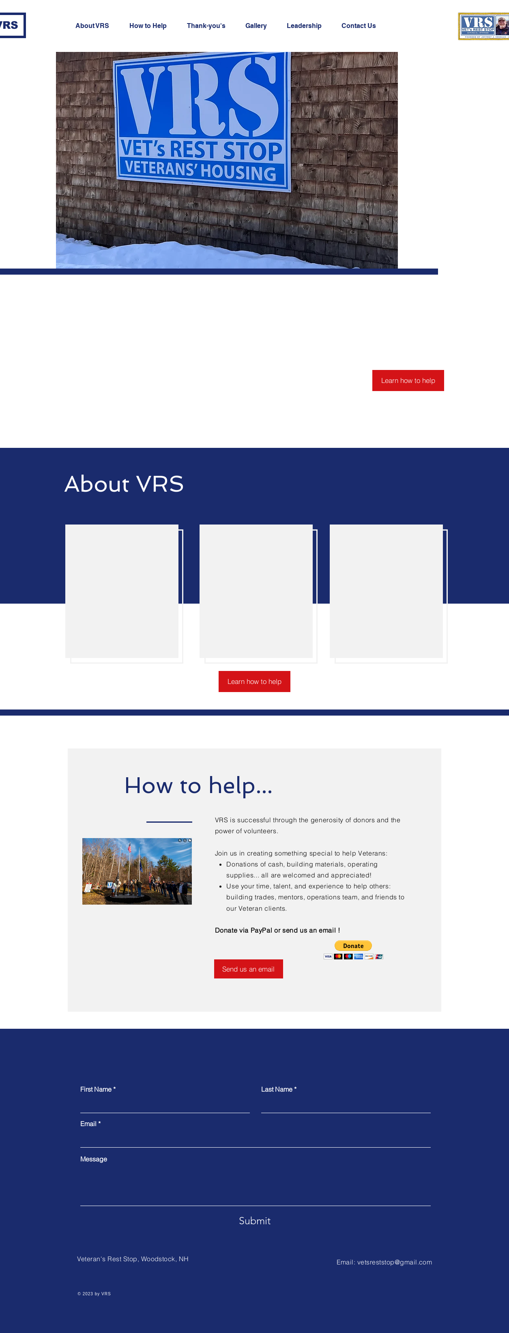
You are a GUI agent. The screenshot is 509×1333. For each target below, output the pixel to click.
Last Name (276, 1089)
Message (93, 1159)
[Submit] (254, 1221)
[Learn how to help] (408, 380)
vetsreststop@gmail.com (394, 1262)
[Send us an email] (248, 968)
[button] (353, 949)
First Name (96, 1089)
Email (88, 1123)
